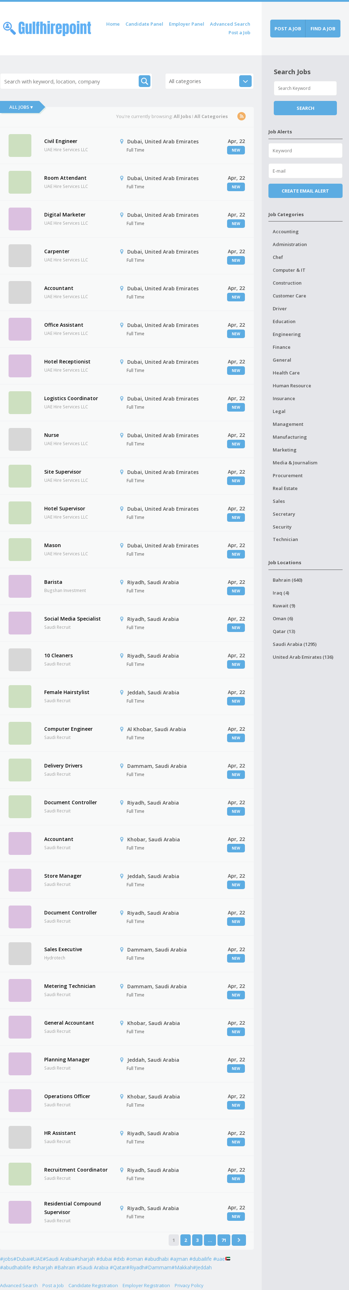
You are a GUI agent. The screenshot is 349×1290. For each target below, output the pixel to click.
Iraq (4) (281, 593)
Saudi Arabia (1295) (295, 644)
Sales (279, 501)
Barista (53, 581)
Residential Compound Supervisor (72, 1207)
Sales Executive (63, 949)
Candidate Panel (144, 24)
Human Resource (292, 385)
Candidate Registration (93, 1285)
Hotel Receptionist (67, 361)
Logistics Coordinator (71, 398)
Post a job (287, 28)
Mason (52, 545)
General (282, 360)
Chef (278, 257)
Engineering (287, 334)
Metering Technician (70, 986)
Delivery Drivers (63, 765)
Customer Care (289, 295)
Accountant (58, 288)
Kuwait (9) (284, 605)
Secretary (284, 514)
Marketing (285, 450)
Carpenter (57, 251)
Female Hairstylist (66, 692)
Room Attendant (65, 177)
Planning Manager (67, 1059)
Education (284, 321)
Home (113, 24)
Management (288, 424)
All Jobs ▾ (21, 107)
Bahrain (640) (287, 580)
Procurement (288, 475)
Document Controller (70, 802)
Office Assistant (63, 324)
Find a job (322, 28)
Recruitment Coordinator (76, 1169)
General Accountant (69, 1022)
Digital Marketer (65, 214)
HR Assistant (60, 1133)
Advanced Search (230, 24)
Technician (285, 539)
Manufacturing (290, 437)
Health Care (286, 372)
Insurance (284, 398)
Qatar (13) (284, 631)
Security (282, 527)
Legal (279, 411)
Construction (287, 283)
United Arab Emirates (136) (303, 657)
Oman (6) (283, 618)
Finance (282, 347)
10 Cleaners (58, 655)
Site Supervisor (62, 471)
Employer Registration (146, 1285)
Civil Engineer (60, 141)
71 (223, 1240)
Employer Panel (186, 24)
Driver (280, 308)
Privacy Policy (189, 1285)
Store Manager (63, 875)
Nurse (51, 435)
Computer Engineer (68, 728)
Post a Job (239, 32)
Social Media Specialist (72, 618)
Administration (290, 244)
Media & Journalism (295, 462)
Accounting (286, 231)
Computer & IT (289, 270)
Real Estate (285, 488)
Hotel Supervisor (64, 508)
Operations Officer (67, 1096)
